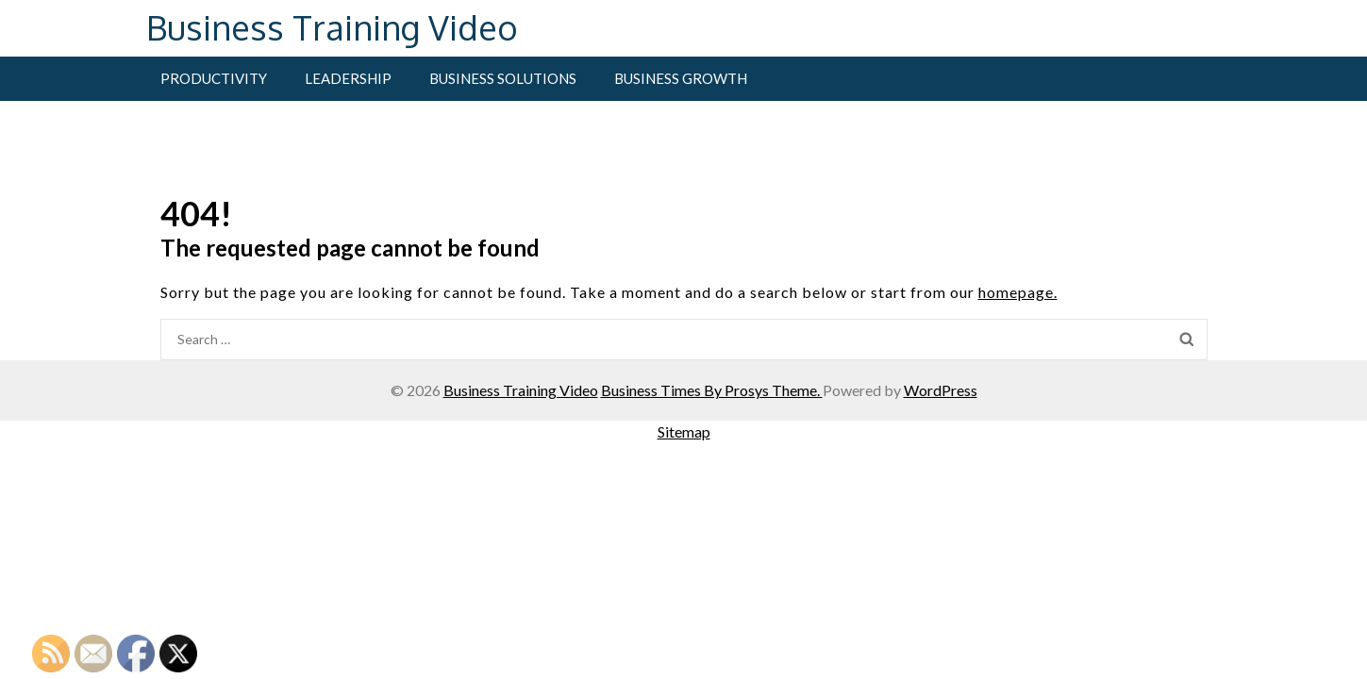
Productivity (213, 78)
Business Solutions (502, 78)
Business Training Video (332, 27)
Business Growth (680, 78)
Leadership (348, 78)
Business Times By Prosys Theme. (712, 390)
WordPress (940, 390)
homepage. (1018, 292)
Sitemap (684, 431)
